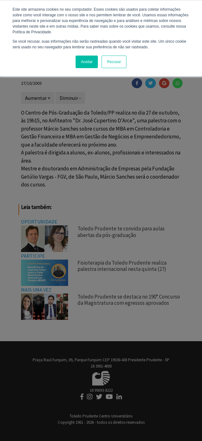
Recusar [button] (114, 62)
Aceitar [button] (87, 62)
